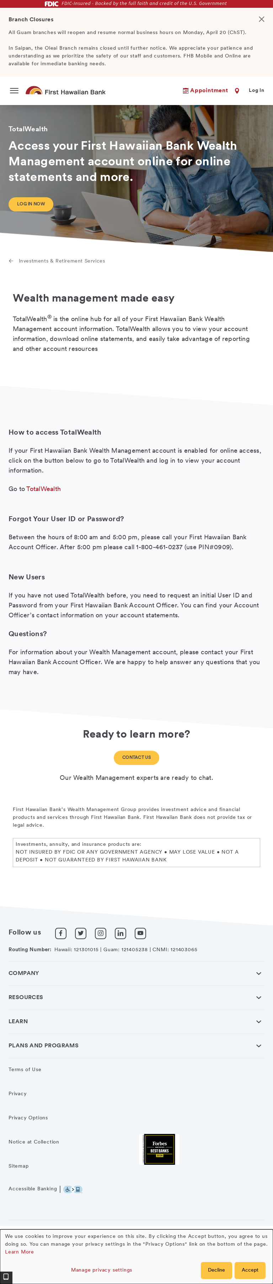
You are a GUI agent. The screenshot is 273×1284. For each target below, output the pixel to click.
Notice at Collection (34, 1142)
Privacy (18, 1094)
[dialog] (136, 1256)
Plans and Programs (44, 1046)
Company (24, 973)
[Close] (264, 42)
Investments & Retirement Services (62, 261)
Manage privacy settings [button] (101, 1270)
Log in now (31, 204)
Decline (216, 1270)
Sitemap (19, 1166)
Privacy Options (28, 1118)
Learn (18, 1022)
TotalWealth (43, 489)
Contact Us (136, 758)
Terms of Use (25, 1070)
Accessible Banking (33, 1189)
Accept (250, 1270)
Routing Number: (30, 950)
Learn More (19, 1252)
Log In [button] (256, 90)
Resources (26, 998)
